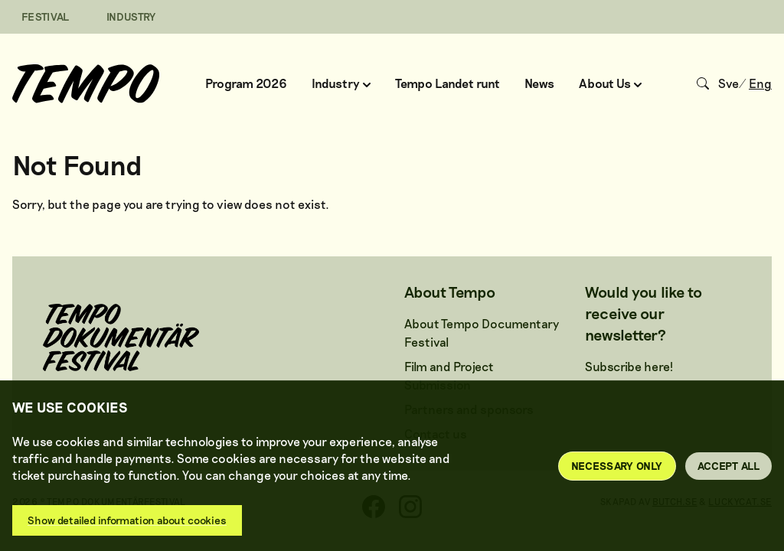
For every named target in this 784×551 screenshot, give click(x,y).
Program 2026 (246, 83)
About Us (610, 83)
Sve (728, 83)
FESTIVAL (45, 16)
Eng (760, 83)
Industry (341, 83)
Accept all (728, 465)
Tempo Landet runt (447, 83)
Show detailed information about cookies (127, 520)
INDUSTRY (131, 16)
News (539, 83)
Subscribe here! (629, 366)
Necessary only (617, 465)
